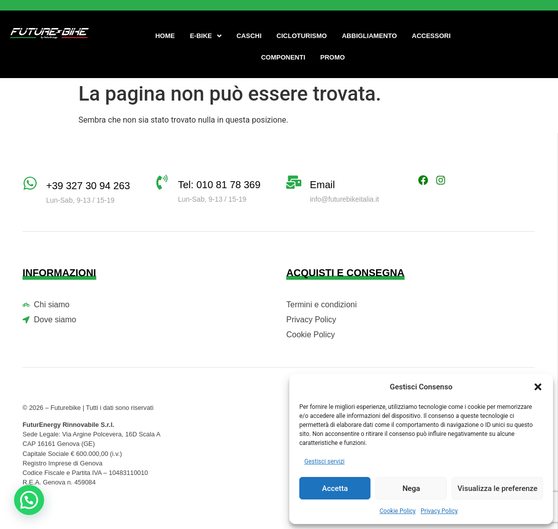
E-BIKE (206, 36)
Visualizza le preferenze (497, 488)
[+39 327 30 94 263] (30, 183)
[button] (538, 387)
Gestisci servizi (324, 461)
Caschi (249, 36)
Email (322, 184)
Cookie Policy (398, 510)
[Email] (293, 182)
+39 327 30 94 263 (88, 185)
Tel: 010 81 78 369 (219, 184)
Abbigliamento (369, 36)
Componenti (283, 57)
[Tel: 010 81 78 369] (161, 182)
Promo (332, 57)
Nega (411, 488)
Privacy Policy (439, 510)
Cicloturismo (302, 36)
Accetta (335, 488)
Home (165, 36)
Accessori (431, 36)
